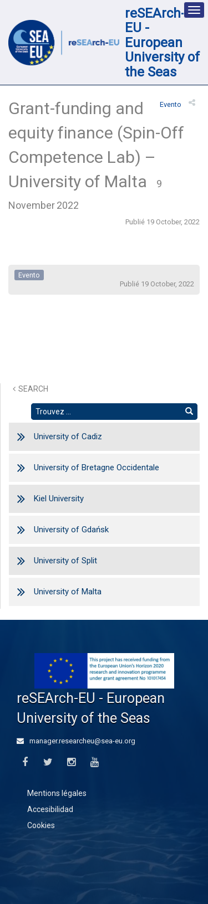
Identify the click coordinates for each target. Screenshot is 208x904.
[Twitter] (48, 762)
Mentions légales (57, 793)
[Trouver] (189, 411)
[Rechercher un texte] (106, 411)
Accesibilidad (50, 809)
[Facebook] (24, 762)
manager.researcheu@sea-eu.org (76, 741)
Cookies (41, 825)
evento (170, 104)
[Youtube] (94, 762)
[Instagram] (71, 762)
